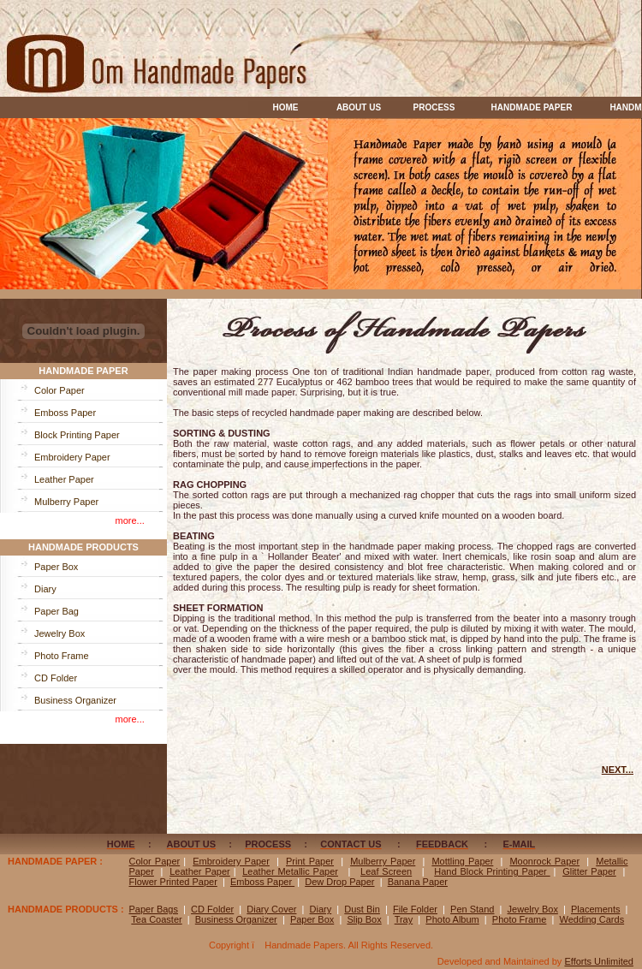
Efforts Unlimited (598, 961)
